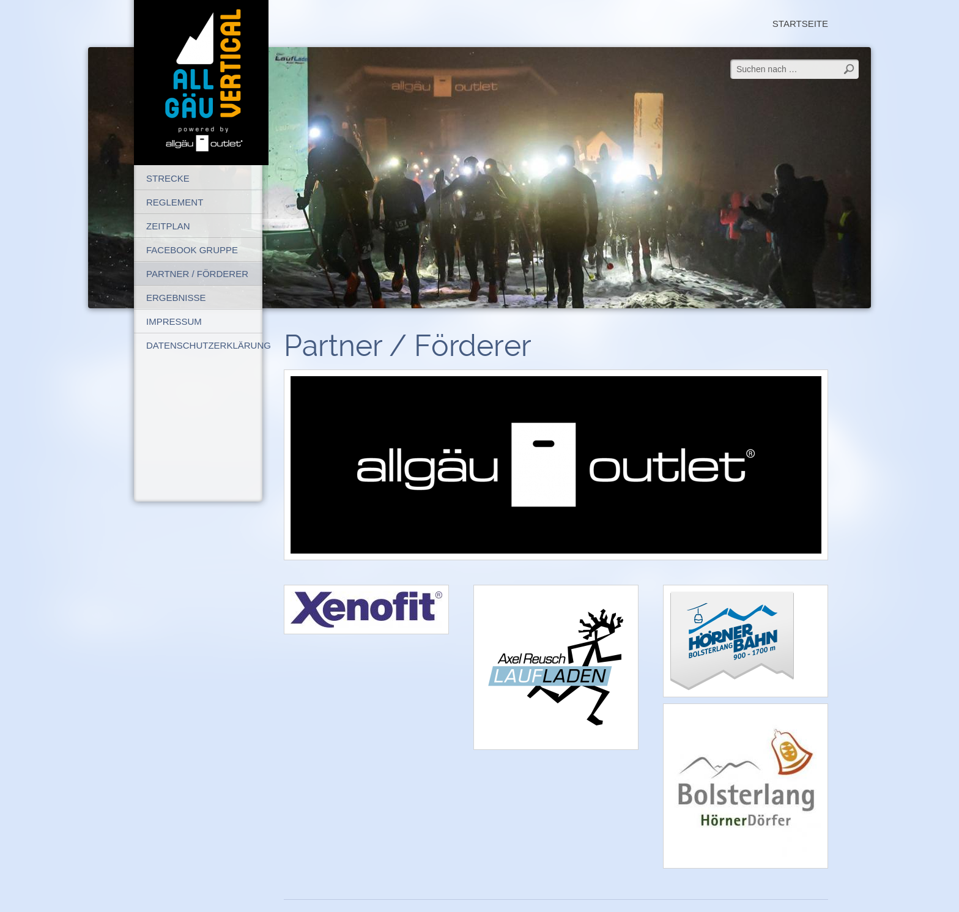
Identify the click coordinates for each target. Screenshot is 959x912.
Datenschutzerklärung (204, 345)
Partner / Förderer (197, 274)
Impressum (174, 321)
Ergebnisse (176, 297)
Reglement (174, 202)
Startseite (800, 23)
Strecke (168, 178)
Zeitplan (168, 226)
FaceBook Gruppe (192, 250)
